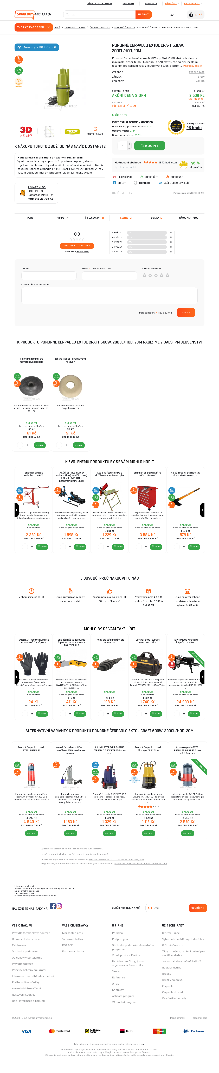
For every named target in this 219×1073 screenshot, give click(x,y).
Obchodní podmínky (24, 965)
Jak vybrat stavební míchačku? (181, 975)
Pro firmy (128, 3)
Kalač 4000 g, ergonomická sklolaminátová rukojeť (185, 474)
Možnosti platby (72, 947)
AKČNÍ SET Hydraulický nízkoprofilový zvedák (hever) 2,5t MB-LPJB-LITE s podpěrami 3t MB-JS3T (71, 477)
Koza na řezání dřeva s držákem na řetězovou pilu (109, 474)
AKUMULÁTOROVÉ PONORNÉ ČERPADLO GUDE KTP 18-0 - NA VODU (109, 764)
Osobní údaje (200, 1032)
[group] (34, 513)
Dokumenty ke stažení (26, 953)
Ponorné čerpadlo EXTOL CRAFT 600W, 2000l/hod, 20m (116, 874)
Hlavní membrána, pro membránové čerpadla (31, 360)
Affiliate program (123, 1010)
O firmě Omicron (172, 959)
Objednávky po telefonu (27, 971)
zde (142, 1058)
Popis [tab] (30, 218)
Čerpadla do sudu (173, 1006)
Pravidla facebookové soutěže (31, 947)
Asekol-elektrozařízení (26, 1002)
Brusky (166, 987)
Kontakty (151, 3)
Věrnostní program (99, 3)
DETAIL (31, 847)
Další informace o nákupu (28, 1014)
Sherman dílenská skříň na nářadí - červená (148, 474)
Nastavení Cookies (23, 1008)
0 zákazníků (82, 251)
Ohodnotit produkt (77, 245)
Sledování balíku (72, 953)
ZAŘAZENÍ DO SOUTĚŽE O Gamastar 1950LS (39, 191)
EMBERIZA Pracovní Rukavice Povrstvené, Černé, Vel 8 (33, 648)
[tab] (125, 218)
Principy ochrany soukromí (29, 984)
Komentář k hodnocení (36, 284)
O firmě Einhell (171, 947)
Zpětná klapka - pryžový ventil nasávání (70, 360)
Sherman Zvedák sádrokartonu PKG (33, 474)
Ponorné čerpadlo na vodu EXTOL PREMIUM (31, 763)
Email (96, 268)
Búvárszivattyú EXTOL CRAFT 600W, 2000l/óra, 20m (140, 877)
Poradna (117, 947)
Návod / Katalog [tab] (188, 218)
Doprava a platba (73, 965)
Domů (57, 27)
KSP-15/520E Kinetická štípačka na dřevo (185, 648)
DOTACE (67, 959)
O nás (115, 997)
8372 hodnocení (167, 166)
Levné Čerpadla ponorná (95, 868)
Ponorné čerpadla (124, 27)
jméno (25, 268)
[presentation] (47, 312)
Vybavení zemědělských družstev (183, 953)
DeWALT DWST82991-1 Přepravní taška (147, 648)
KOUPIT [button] (43, 554)
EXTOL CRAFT (196, 76)
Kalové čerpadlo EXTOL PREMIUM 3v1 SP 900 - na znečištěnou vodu (187, 764)
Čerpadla (167, 1000)
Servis (116, 985)
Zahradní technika (75, 27)
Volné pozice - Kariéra (126, 969)
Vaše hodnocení (152, 268)
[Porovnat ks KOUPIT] (24, 553)
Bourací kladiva (172, 981)
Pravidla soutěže (22, 977)
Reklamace (19, 959)
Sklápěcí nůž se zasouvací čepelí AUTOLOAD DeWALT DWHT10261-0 (71, 650)
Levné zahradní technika (53, 868)
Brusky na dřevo (172, 994)
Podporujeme (120, 953)
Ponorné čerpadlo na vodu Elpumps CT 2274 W (148, 763)
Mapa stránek (176, 1032)
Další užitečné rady (174, 1012)
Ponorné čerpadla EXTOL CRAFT (186, 197)
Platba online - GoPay (25, 996)
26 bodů (194, 131)
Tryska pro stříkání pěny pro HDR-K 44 (109, 648)
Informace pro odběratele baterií (33, 990)
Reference (118, 991)
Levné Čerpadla (74, 868)
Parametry (62, 218)
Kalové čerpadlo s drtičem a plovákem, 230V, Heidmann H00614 (70, 764)
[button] (41, 554)
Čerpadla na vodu (100, 27)
